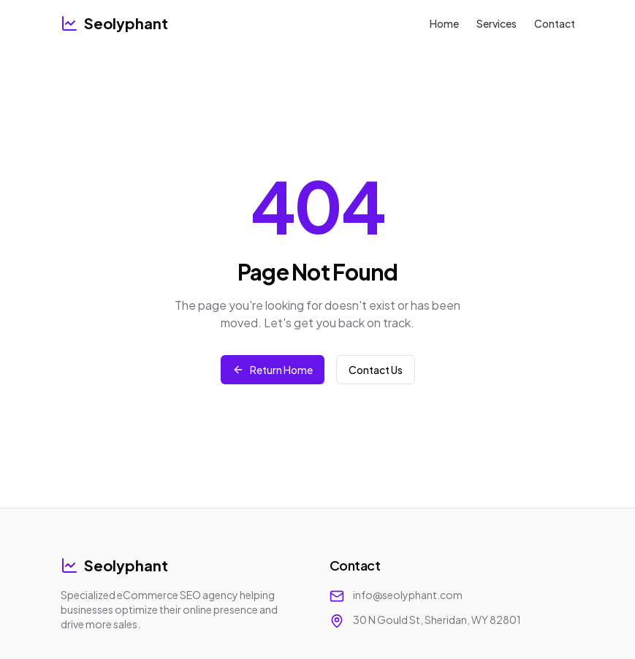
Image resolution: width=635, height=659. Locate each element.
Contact (554, 23)
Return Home (272, 369)
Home (444, 23)
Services (496, 23)
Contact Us (376, 369)
